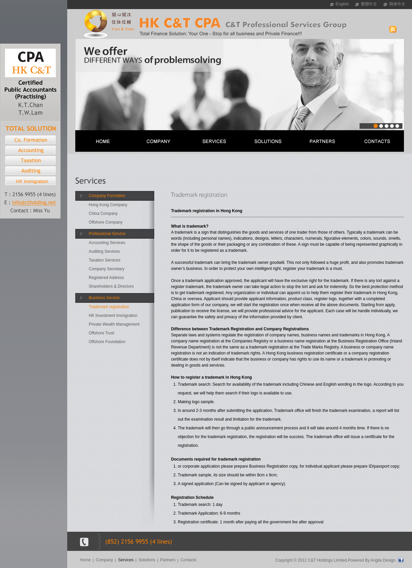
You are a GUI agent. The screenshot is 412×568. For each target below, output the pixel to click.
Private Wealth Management (114, 324)
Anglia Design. (384, 560)
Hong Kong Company (108, 204)
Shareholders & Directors (111, 286)
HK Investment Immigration (113, 315)
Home (85, 560)
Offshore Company (106, 222)
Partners (167, 560)
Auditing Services (104, 251)
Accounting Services (107, 242)
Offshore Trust (101, 333)
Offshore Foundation (107, 341)
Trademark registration (109, 306)
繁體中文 (369, 4)
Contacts (188, 560)
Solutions (146, 560)
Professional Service (107, 233)
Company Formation (107, 195)
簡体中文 (397, 4)
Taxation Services (104, 260)
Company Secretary (106, 269)
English (342, 4)
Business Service (104, 297)
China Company (103, 213)
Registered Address (106, 277)
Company (104, 560)
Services (125, 560)
